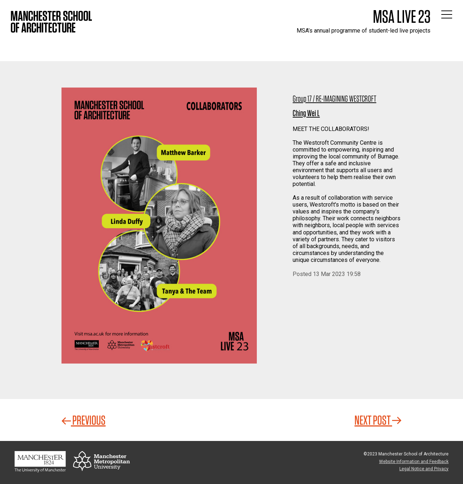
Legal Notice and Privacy (424, 468)
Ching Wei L (306, 113)
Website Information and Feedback (414, 461)
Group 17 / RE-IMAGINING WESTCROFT (334, 98)
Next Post (378, 419)
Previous (83, 419)
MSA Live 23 (401, 16)
